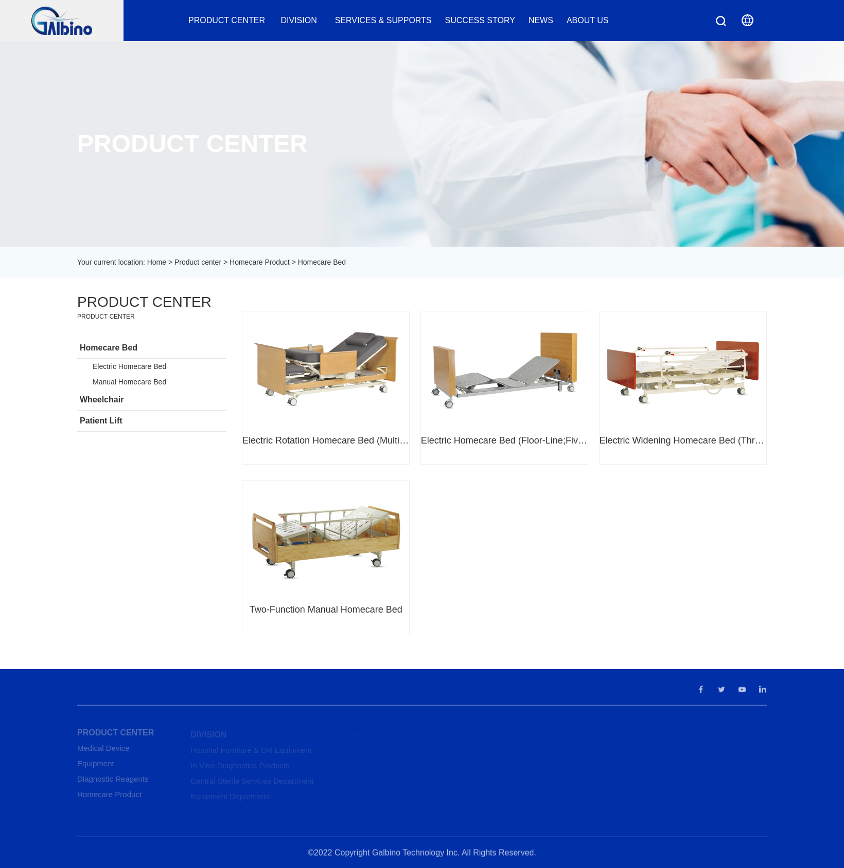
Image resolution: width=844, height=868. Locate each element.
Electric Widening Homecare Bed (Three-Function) (683, 440)
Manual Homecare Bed (129, 382)
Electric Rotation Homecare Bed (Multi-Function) (325, 440)
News (541, 20)
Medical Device (103, 751)
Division (300, 20)
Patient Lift (101, 420)
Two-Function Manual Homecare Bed (326, 609)
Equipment (95, 766)
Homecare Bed (108, 347)
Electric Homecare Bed (129, 366)
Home (156, 262)
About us (588, 20)
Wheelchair (102, 399)
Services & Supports (383, 20)
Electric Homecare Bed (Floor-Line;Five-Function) (504, 440)
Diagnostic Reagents (112, 782)
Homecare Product (260, 262)
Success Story (480, 20)
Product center (226, 20)
